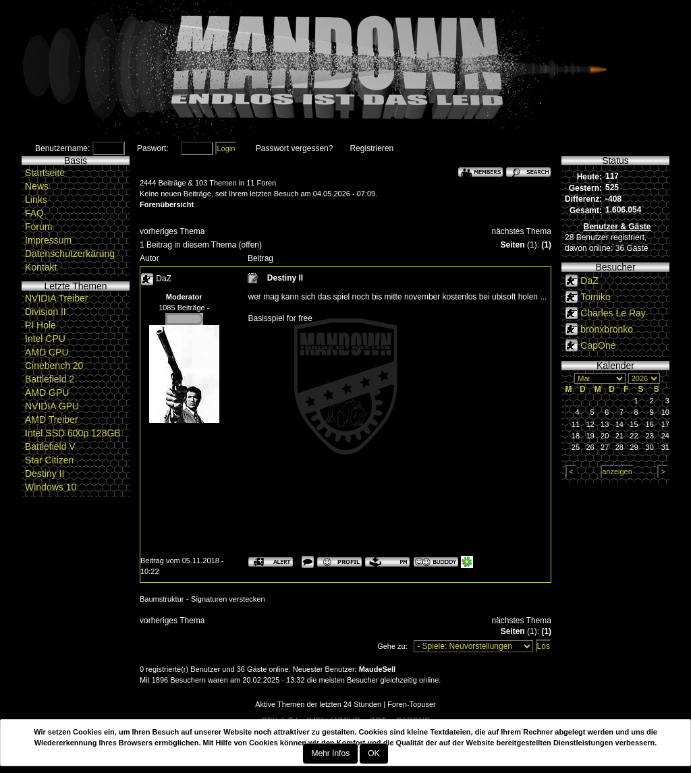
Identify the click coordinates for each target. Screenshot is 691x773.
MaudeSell (377, 669)
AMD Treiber (51, 419)
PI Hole (40, 325)
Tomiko (595, 296)
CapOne (597, 345)
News (37, 186)
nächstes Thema (521, 231)
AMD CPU (47, 352)
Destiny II (44, 473)
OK (373, 753)
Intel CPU (45, 338)
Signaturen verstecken (228, 599)
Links (36, 199)
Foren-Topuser (411, 704)
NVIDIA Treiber (56, 298)
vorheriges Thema (172, 231)
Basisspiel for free (280, 318)
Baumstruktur (162, 599)
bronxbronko (606, 329)
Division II (45, 311)
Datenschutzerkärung (70, 253)
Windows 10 (50, 487)
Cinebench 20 (54, 365)
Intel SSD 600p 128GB (73, 433)
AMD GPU (47, 392)
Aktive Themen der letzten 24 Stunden (318, 704)
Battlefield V (50, 446)
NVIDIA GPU (52, 406)
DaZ (163, 278)
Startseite (45, 172)
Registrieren (371, 148)
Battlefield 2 (49, 379)
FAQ (34, 213)
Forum (38, 226)
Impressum (48, 240)
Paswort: (153, 148)
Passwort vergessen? (294, 148)
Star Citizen (49, 460)
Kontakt (41, 267)
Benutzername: (62, 148)
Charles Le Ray (613, 313)
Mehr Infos (330, 753)
